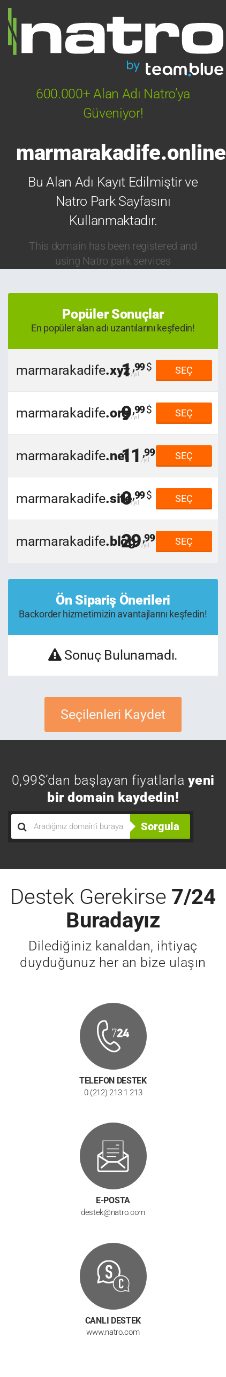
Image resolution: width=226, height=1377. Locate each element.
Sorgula (160, 826)
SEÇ (184, 370)
